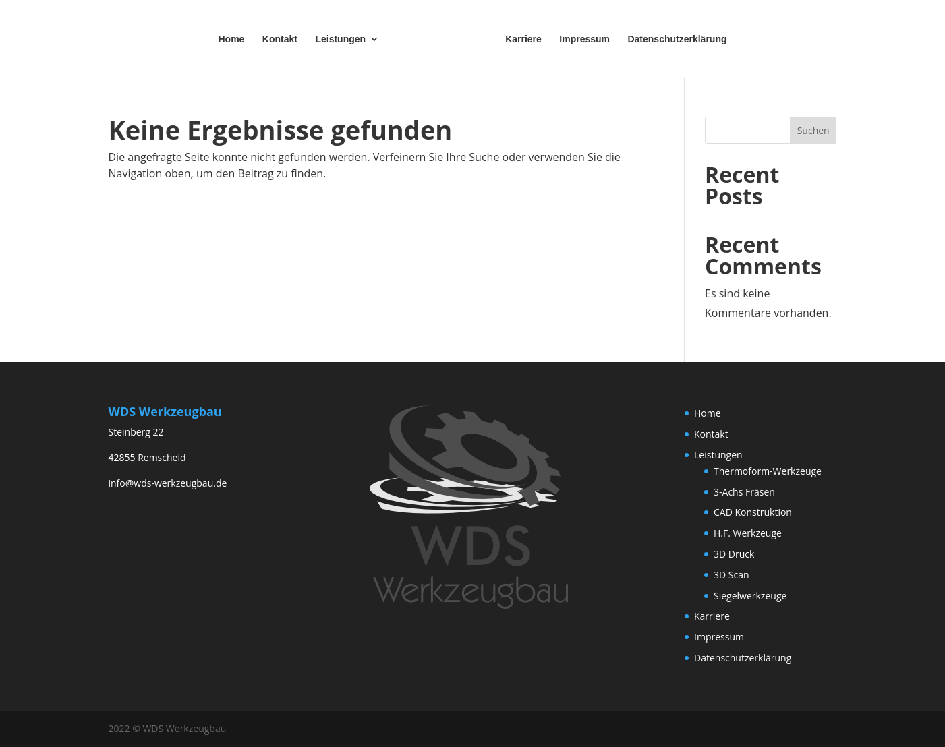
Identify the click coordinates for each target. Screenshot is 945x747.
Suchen (813, 130)
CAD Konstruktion (753, 512)
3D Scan (731, 574)
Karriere (523, 39)
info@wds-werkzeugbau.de (168, 483)
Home (231, 39)
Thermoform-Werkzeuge (768, 471)
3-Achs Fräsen (744, 491)
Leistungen (340, 39)
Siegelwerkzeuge (750, 595)
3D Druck (734, 553)
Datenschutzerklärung (676, 39)
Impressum (584, 39)
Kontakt (279, 39)
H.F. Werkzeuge (748, 533)
